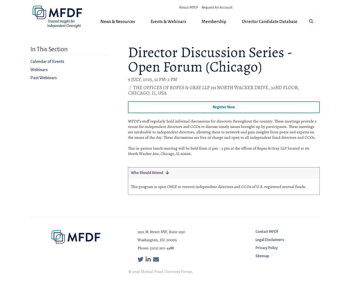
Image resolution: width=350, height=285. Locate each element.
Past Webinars (43, 78)
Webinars (39, 69)
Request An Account (217, 7)
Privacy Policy (266, 248)
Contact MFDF (267, 232)
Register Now (224, 107)
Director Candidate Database (269, 21)
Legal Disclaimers (269, 240)
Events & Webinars (168, 21)
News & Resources (117, 21)
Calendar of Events (47, 61)
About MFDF (188, 7)
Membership (214, 21)
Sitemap (262, 256)
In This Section (49, 49)
